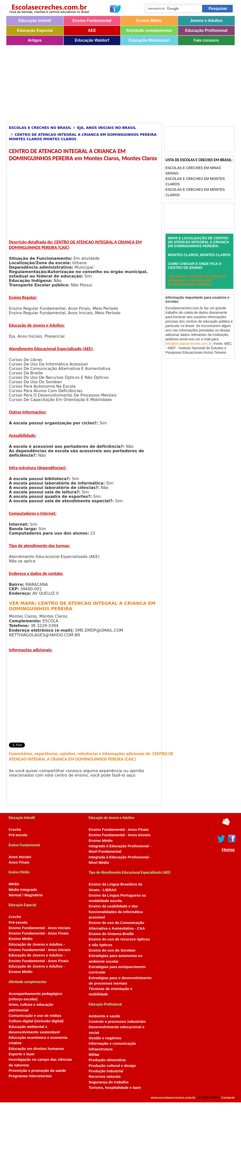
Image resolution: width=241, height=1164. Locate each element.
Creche (15, 830)
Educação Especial (35, 30)
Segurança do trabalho (108, 1082)
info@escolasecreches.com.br (188, 344)
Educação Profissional (206, 30)
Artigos (35, 40)
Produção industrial (106, 1071)
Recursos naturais (105, 1076)
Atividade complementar (149, 30)
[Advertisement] (99, 82)
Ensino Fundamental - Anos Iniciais (40, 928)
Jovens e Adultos (206, 20)
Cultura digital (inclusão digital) (36, 1021)
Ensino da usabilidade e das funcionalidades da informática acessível (116, 911)
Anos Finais (19, 862)
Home (228, 850)
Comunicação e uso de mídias (35, 1016)
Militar (94, 1055)
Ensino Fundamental (92, 20)
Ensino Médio (149, 20)
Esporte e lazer (22, 1054)
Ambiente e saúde (104, 1016)
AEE (92, 30)
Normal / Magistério (26, 895)
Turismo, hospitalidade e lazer (115, 1088)
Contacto (228, 1097)
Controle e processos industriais (117, 1022)
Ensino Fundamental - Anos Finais (39, 933)
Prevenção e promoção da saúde (37, 1071)
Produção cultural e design (112, 1066)
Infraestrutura (101, 1049)
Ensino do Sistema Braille (111, 934)
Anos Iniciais (20, 857)
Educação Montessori (149, 40)
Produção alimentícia (107, 1060)
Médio (14, 884)
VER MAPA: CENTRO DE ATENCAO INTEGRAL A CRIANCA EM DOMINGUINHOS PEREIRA (197, 280)
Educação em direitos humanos (36, 1049)
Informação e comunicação (112, 1043)
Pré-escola (18, 835)
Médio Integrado (23, 890)
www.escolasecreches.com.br (173, 1097)
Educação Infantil (35, 20)
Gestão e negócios (105, 1038)
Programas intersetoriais (30, 1076)
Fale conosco (206, 40)
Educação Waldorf (92, 40)
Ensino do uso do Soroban (112, 950)
